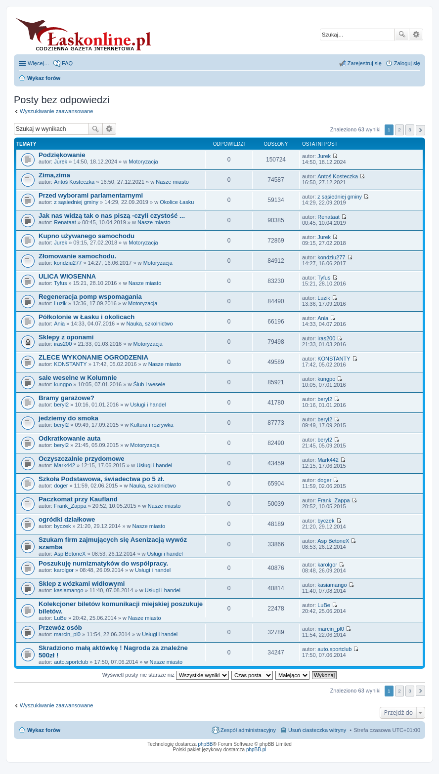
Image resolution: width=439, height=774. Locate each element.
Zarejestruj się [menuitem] (365, 63)
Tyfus (60, 283)
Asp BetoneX (70, 554)
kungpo (63, 384)
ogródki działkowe (67, 519)
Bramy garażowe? (66, 398)
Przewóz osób (60, 627)
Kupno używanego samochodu (86, 236)
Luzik (60, 303)
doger (61, 486)
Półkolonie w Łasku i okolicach (86, 317)
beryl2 (61, 404)
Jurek (60, 161)
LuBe (60, 618)
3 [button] (409, 129)
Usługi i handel (148, 404)
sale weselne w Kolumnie (78, 377)
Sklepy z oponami (66, 337)
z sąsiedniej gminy (76, 202)
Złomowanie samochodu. (78, 256)
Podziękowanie (62, 155)
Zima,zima (54, 175)
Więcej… (38, 63)
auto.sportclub (71, 662)
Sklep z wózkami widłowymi (82, 583)
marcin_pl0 (67, 634)
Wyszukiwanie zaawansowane (416, 35)
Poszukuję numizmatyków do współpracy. (103, 563)
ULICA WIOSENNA (67, 276)
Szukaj (402, 35)
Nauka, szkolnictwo (149, 323)
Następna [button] (420, 130)
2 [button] (399, 129)
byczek (62, 526)
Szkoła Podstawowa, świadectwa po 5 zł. (101, 479)
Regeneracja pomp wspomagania (90, 296)
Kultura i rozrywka (151, 425)
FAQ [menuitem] (67, 63)
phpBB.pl (256, 749)
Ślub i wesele (149, 384)
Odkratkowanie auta (69, 438)
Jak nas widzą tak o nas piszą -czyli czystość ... (112, 215)
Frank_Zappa (70, 506)
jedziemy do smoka (68, 418)
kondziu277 (68, 263)
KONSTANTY (70, 364)
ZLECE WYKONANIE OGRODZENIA (93, 357)
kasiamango (68, 590)
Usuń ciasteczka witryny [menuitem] (317, 730)
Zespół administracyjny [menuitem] (248, 730)
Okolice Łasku (177, 202)
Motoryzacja (143, 161)
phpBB (205, 744)
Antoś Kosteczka (74, 182)
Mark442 (64, 465)
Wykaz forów (43, 730)
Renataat (65, 222)
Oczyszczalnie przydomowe (82, 458)
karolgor (64, 570)
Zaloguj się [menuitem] (407, 63)
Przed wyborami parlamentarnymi (91, 195)
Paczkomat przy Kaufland (78, 499)
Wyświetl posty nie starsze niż (165, 675)
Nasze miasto (172, 182)
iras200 (63, 344)
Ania (59, 323)
